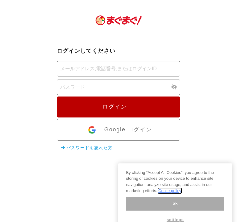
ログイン (118, 107)
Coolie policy (169, 197)
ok (175, 210)
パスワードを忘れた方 (87, 147)
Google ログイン (119, 130)
